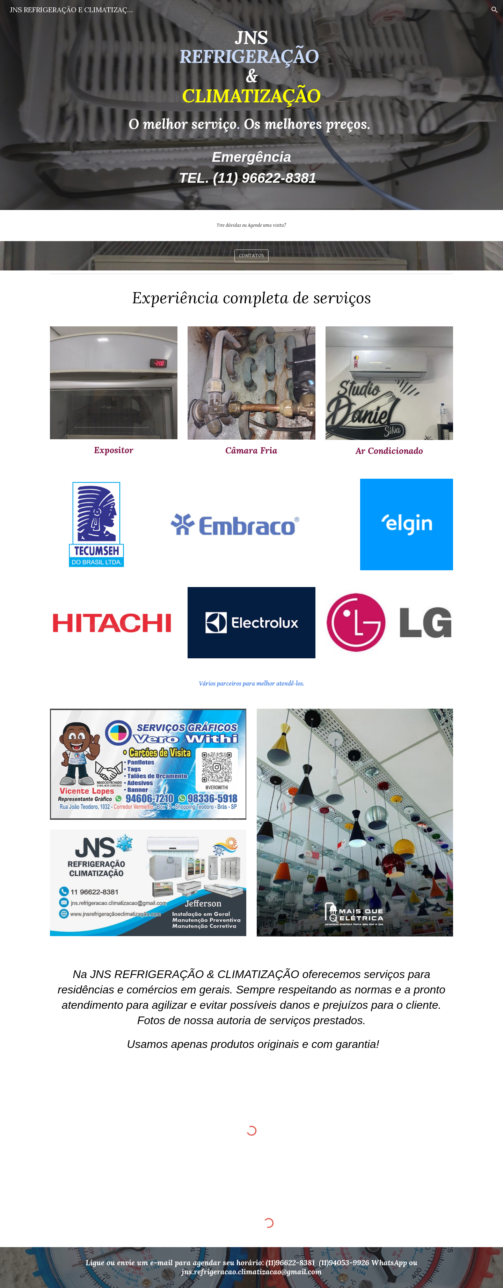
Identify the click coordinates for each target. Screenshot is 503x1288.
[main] (251, 105)
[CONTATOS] (251, 256)
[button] (494, 9)
